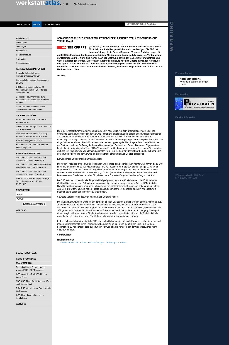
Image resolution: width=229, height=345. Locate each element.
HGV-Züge (20, 59)
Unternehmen (51, 24)
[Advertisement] (34, 231)
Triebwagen (21, 46)
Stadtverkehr (21, 51)
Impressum (181, 178)
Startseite (23, 24)
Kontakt (192, 178)
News (36, 24)
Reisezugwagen (23, 63)
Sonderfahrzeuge (23, 55)
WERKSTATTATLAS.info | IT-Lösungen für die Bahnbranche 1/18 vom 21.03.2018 (33, 181)
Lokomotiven (21, 42)
